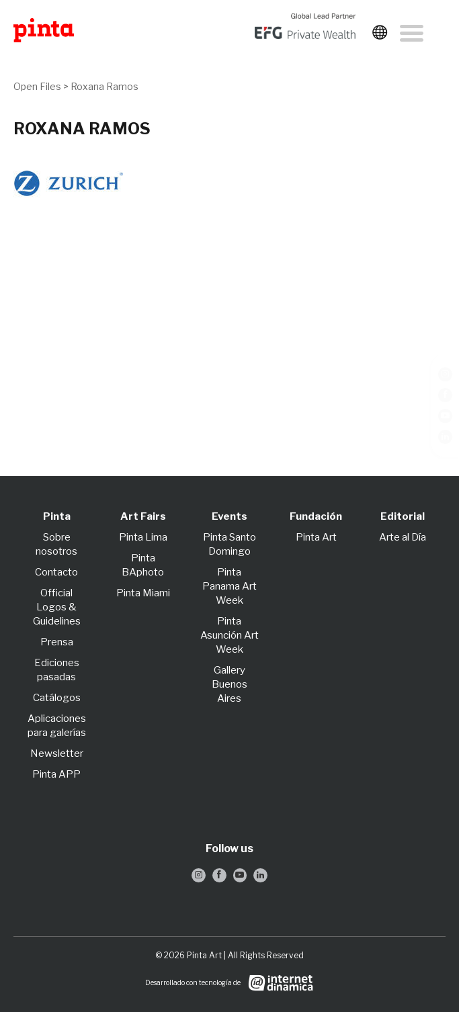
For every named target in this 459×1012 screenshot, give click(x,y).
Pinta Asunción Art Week (229, 635)
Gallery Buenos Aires (229, 684)
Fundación (316, 516)
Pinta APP (56, 774)
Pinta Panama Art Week (229, 586)
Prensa (56, 642)
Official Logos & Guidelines (57, 607)
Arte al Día (402, 537)
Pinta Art (316, 537)
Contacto (56, 572)
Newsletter (56, 753)
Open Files (37, 86)
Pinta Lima (143, 537)
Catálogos (57, 698)
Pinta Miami (143, 593)
